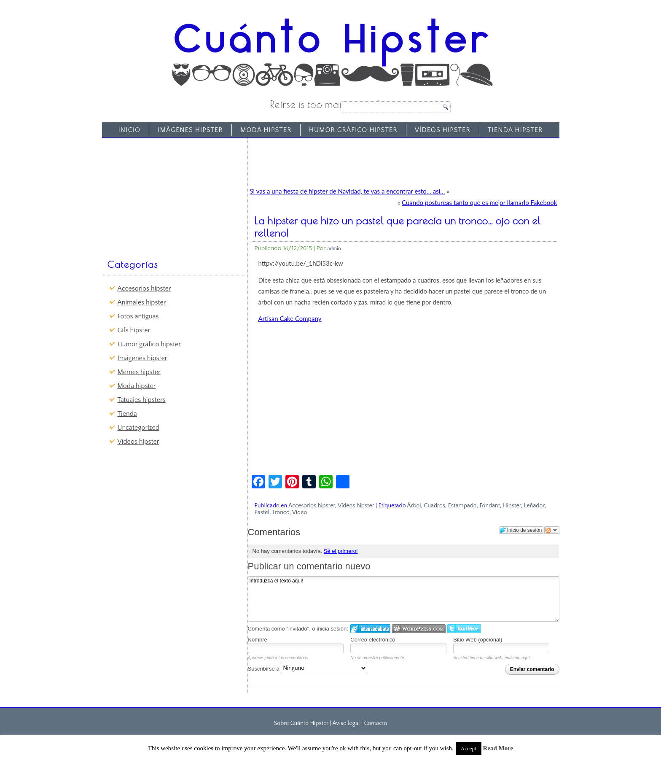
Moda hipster (266, 130)
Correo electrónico (372, 639)
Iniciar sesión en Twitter (464, 628)
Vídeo (299, 512)
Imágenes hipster (190, 130)
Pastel (262, 512)
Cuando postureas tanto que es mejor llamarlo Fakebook (479, 202)
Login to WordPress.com (419, 628)
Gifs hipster (134, 330)
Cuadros (434, 505)
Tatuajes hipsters (142, 400)
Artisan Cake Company (290, 318)
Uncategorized (138, 427)
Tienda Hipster (515, 130)
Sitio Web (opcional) (477, 639)
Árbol (414, 505)
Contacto (375, 723)
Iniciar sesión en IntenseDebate (370, 628)
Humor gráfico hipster (353, 130)
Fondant (489, 505)
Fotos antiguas (138, 316)
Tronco (280, 512)
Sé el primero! (341, 551)
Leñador (534, 505)
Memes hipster (139, 372)
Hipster (512, 505)
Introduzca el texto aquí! (403, 599)
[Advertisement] (168, 194)
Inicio (129, 130)
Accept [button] (468, 748)
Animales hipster (142, 302)
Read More (498, 748)
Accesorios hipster (144, 288)
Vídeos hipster (442, 130)
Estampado (462, 505)
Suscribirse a (308, 669)
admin (334, 248)
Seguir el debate (551, 530)
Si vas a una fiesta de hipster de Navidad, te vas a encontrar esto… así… (347, 191)
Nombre (257, 639)
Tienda (127, 414)
